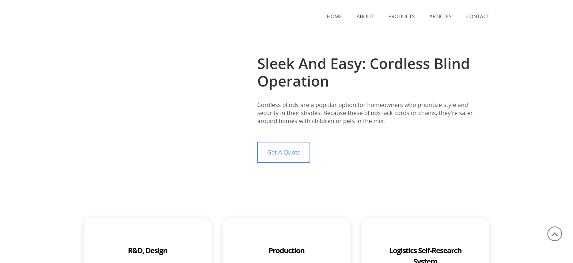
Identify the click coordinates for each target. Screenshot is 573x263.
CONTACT (477, 16)
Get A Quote (283, 152)
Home (334, 16)
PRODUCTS (401, 16)
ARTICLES (440, 16)
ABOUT (365, 16)
